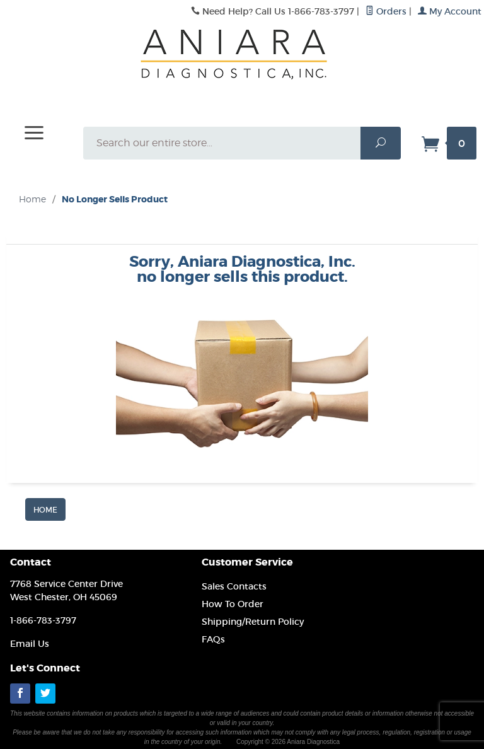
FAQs (213, 639)
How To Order (232, 604)
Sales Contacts (234, 586)
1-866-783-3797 (43, 620)
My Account (449, 11)
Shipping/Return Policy (253, 621)
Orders (386, 11)
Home (32, 199)
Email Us (29, 643)
